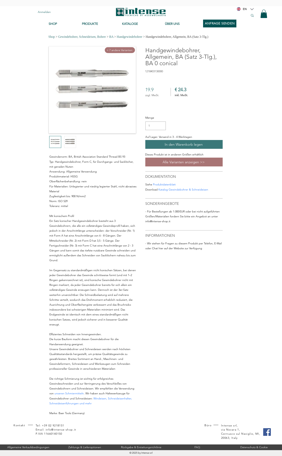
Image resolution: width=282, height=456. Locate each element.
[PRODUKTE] (99, 24)
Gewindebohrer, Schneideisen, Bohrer (82, 36)
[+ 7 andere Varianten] (120, 50)
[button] (263, 14)
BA (111, 36)
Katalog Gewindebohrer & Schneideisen (183, 189)
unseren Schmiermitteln (69, 393)
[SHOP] (62, 24)
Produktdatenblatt (164, 184)
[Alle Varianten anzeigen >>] (184, 162)
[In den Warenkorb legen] (184, 144)
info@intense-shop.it (157, 221)
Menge (149, 117)
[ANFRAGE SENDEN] (219, 23)
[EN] (245, 9)
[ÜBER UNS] (182, 24)
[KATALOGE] (140, 24)
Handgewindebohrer (129, 36)
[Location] (252, 9)
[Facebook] (267, 432)
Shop (51, 36)
